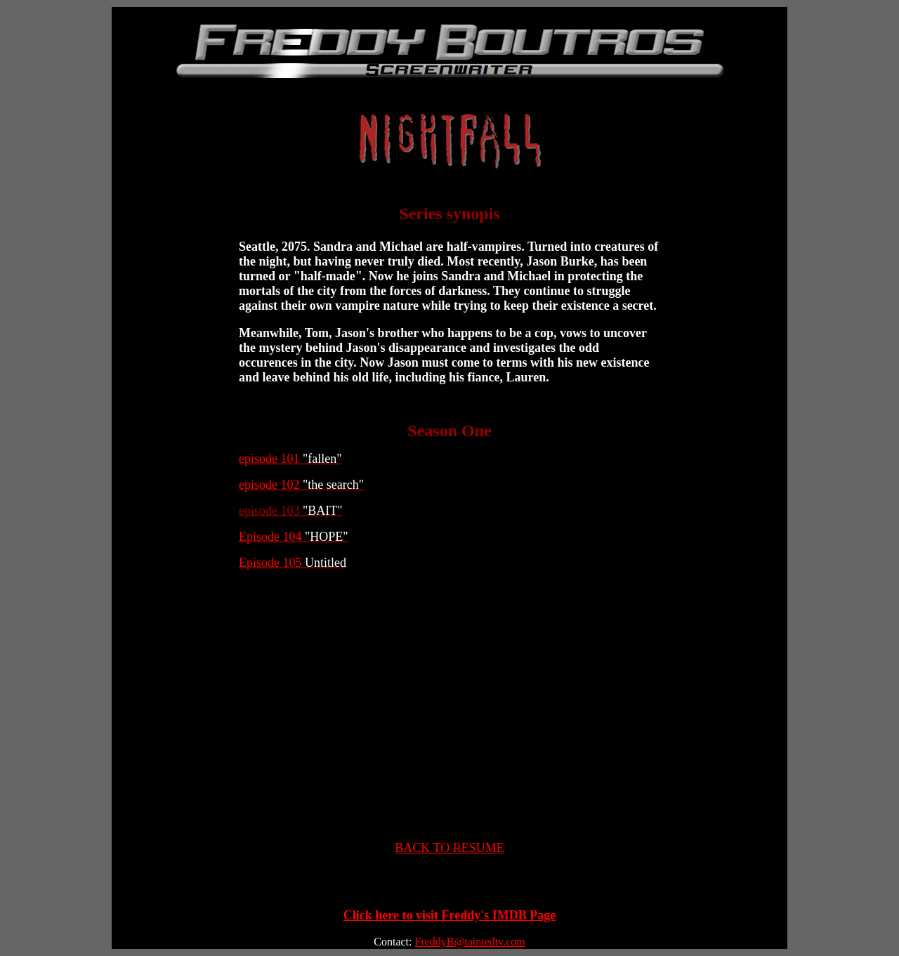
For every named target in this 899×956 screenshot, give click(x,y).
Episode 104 (293, 537)
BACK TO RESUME (449, 848)
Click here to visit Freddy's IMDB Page (449, 915)
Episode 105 (292, 563)
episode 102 (301, 485)
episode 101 (290, 459)
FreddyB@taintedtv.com (469, 942)
